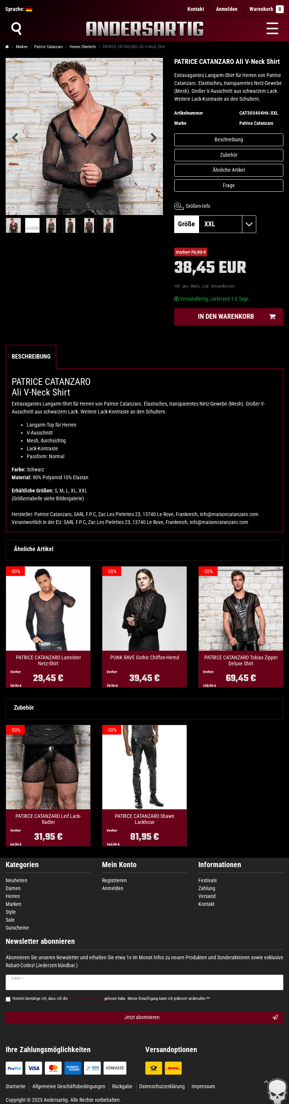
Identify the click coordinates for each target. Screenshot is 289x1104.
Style (11, 912)
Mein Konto (119, 864)
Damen (13, 888)
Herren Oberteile (83, 46)
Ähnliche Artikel (229, 170)
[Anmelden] (227, 9)
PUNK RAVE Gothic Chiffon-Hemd (144, 657)
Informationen (219, 864)
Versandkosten (222, 286)
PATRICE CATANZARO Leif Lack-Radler (48, 819)
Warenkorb (266, 9)
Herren (13, 896)
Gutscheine (17, 928)
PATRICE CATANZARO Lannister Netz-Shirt (48, 660)
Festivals (207, 880)
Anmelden (112, 888)
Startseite (16, 1086)
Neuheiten (16, 880)
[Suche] (16, 28)
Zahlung (206, 888)
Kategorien (22, 864)
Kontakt (195, 9)
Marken (21, 46)
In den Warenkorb (236, 316)
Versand (207, 896)
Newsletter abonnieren (40, 941)
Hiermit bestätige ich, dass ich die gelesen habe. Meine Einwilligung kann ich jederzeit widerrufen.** (111, 998)
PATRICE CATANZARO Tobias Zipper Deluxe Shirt (241, 660)
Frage (229, 185)
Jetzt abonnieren (201, 1017)
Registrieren (114, 880)
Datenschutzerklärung (162, 1086)
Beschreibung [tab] (31, 356)
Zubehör (228, 155)
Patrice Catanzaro (48, 46)
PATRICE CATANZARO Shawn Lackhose (144, 819)
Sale (10, 920)
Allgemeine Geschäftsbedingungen (68, 1086)
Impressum (203, 1086)
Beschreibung (228, 139)
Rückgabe (122, 1086)
